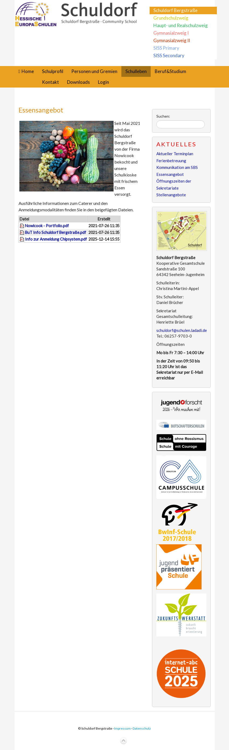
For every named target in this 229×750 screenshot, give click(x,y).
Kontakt (50, 82)
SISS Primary (166, 48)
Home (28, 71)
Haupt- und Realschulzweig (180, 25)
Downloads (78, 82)
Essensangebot (41, 110)
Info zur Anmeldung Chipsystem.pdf (56, 239)
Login (103, 82)
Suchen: (163, 116)
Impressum (122, 728)
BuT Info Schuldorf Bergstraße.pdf (55, 232)
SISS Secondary (168, 55)
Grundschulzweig (170, 18)
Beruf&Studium (170, 71)
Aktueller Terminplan (174, 153)
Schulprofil (52, 71)
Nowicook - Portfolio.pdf (47, 225)
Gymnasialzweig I (171, 33)
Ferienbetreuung (171, 160)
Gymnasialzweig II (171, 40)
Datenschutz (142, 728)
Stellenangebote (171, 194)
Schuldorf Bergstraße (175, 10)
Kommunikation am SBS (177, 167)
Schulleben (136, 71)
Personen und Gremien (94, 71)
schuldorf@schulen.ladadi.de (181, 330)
